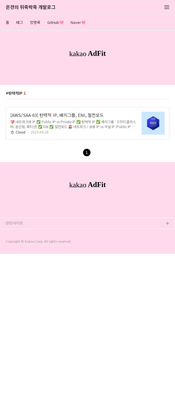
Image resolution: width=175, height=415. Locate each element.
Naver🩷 (78, 22)
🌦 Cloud (17, 212)
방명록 (35, 22)
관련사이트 (14, 384)
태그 (19, 22)
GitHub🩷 (55, 22)
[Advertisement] (87, 115)
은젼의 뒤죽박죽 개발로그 (31, 7)
